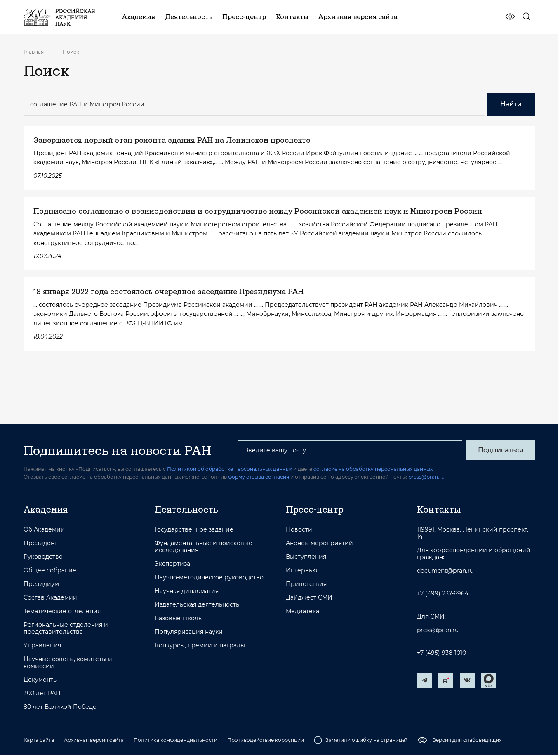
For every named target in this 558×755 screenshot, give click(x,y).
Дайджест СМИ (309, 597)
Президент (40, 543)
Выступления (306, 556)
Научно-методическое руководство (209, 577)
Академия (46, 509)
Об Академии (44, 529)
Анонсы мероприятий (319, 543)
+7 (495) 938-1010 (441, 652)
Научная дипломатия (187, 591)
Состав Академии (50, 597)
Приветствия (306, 584)
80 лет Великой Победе (60, 706)
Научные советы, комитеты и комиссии (68, 663)
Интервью (301, 570)
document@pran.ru (445, 570)
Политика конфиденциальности (175, 740)
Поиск (71, 52)
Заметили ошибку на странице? (360, 740)
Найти (511, 104)
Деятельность (186, 509)
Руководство (43, 556)
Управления (42, 645)
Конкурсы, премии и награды (200, 645)
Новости (299, 529)
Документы (41, 679)
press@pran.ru (426, 477)
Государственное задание (194, 529)
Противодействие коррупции (265, 740)
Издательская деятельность (197, 604)
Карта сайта (39, 740)
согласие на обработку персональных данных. (373, 469)
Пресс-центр (315, 509)
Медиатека (302, 611)
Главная (34, 52)
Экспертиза (172, 563)
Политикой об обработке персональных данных (229, 469)
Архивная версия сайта (94, 740)
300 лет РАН (42, 693)
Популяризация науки (189, 631)
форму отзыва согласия (258, 477)
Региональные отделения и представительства (66, 628)
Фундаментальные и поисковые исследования (203, 547)
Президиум (41, 584)
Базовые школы (179, 618)
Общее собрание (50, 570)
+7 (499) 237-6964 (443, 593)
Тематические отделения (62, 611)
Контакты (439, 509)
